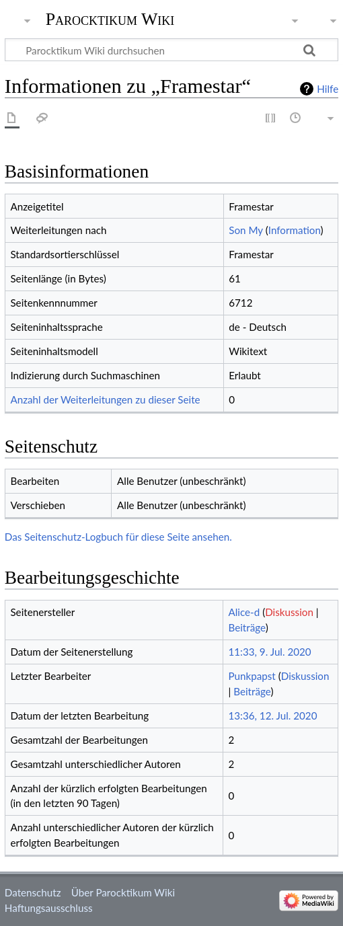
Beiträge (246, 627)
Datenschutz (33, 892)
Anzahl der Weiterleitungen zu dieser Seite (105, 399)
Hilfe (327, 89)
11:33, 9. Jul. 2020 (269, 652)
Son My (246, 230)
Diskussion (289, 612)
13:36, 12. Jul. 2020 (272, 715)
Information (294, 230)
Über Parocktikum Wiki (123, 892)
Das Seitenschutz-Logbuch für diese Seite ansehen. (118, 537)
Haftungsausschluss (49, 908)
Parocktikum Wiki (110, 18)
